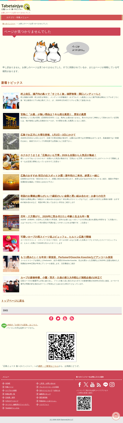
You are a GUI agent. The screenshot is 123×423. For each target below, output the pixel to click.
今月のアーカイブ (11, 401)
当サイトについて (45, 390)
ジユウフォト (44, 404)
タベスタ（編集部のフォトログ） (17, 404)
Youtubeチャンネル (12, 408)
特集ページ (9, 387)
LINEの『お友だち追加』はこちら (22, 325)
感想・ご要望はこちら (48, 366)
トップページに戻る (12, 300)
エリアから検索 (11, 390)
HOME (7, 383)
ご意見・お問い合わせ (47, 383)
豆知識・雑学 (10, 397)
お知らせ (57, 390)
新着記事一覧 (10, 394)
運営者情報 (43, 397)
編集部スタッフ (45, 394)
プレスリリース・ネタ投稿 (49, 387)
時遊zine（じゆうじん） (48, 401)
